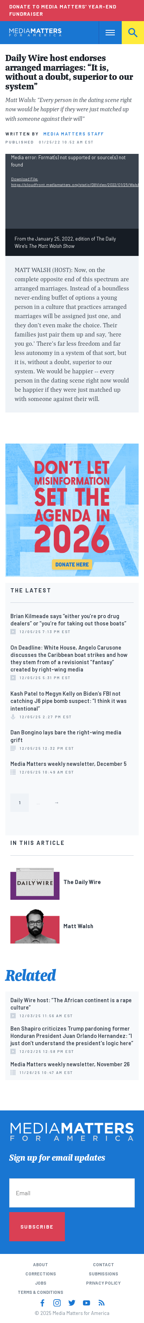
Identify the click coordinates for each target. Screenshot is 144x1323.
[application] (72, 191)
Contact (103, 1264)
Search (133, 32)
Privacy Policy (103, 1282)
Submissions (103, 1273)
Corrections (40, 1273)
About (40, 1264)
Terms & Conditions (40, 1292)
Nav (104, 32)
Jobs (40, 1282)
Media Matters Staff (73, 133)
